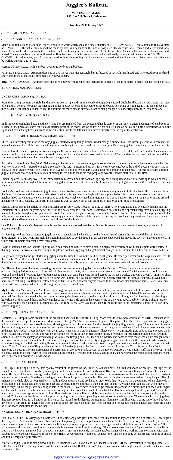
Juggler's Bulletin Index (67, 456)
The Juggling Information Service (100, 456)
